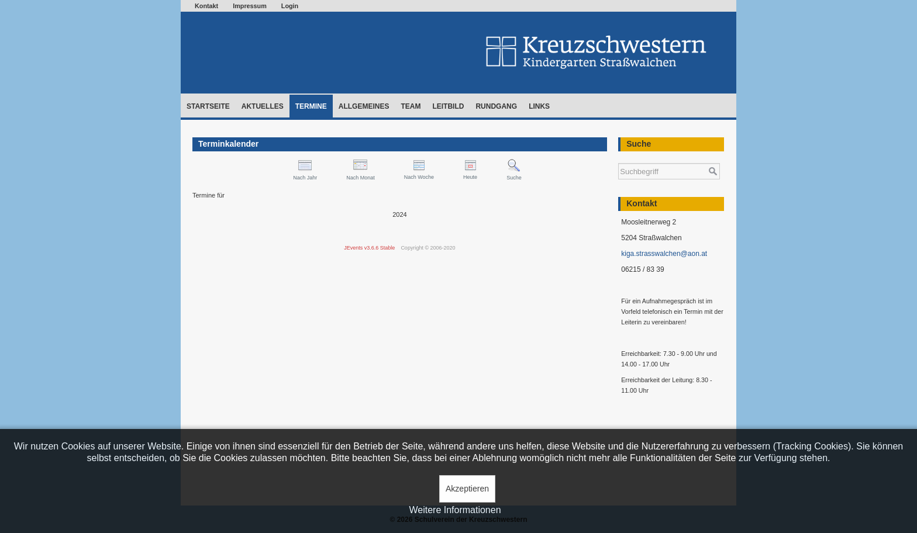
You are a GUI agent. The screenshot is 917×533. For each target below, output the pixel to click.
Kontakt (206, 5)
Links (539, 106)
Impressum (250, 5)
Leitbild (448, 106)
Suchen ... (618, 157)
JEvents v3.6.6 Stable (369, 248)
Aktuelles (263, 106)
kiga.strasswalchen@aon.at (664, 254)
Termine (311, 106)
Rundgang (496, 106)
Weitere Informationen (455, 510)
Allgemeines (364, 106)
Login (289, 5)
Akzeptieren (467, 488)
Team (410, 106)
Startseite (208, 106)
